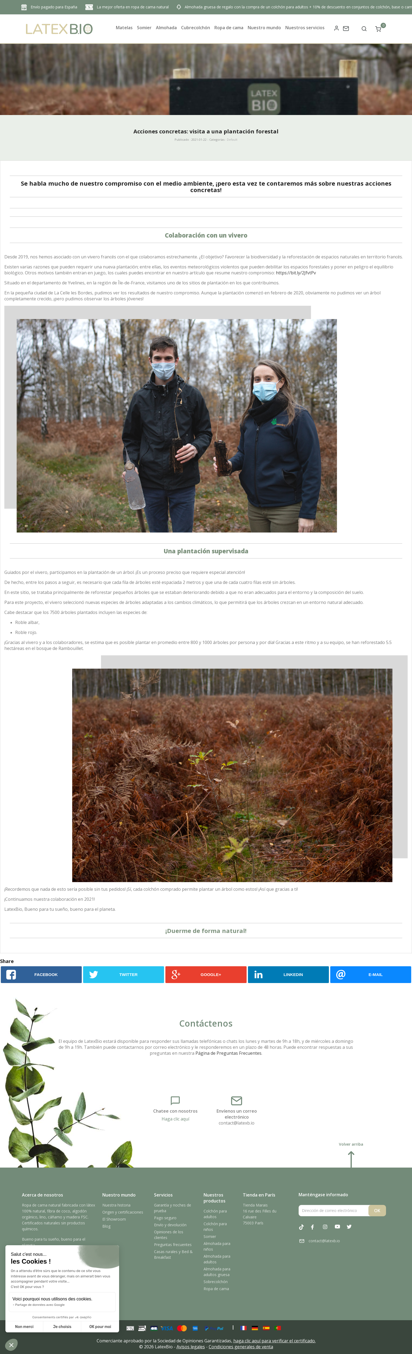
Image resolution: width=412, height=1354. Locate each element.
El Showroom (114, 1219)
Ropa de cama (216, 1288)
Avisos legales (190, 1347)
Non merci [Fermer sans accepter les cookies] (24, 1327)
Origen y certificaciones (122, 1212)
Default (232, 139)
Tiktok (304, 1229)
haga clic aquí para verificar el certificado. (274, 1341)
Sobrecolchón (216, 1281)
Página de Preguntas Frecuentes (228, 1053)
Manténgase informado (323, 1195)
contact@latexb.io (236, 1123)
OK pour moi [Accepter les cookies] (100, 1327)
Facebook (316, 1230)
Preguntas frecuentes (173, 1244)
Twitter (352, 1230)
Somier (210, 1236)
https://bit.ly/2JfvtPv (296, 273)
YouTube (340, 1230)
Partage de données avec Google (40, 1305)
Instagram (328, 1230)
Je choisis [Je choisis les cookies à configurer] (62, 1327)
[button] (11, 1344)
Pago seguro (165, 1217)
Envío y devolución (170, 1224)
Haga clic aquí (175, 1119)
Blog (106, 1226)
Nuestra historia (116, 1205)
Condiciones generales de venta (241, 1347)
